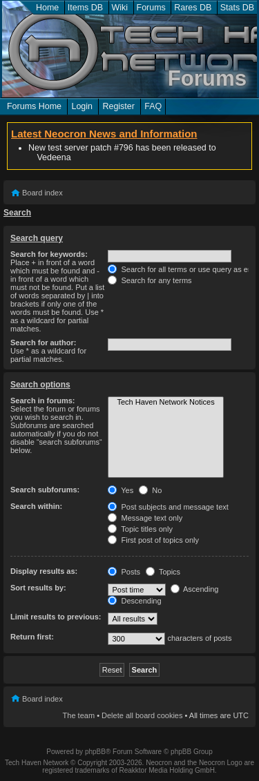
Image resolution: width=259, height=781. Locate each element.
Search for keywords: (49, 254)
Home (47, 7)
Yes (120, 490)
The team (79, 715)
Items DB (85, 7)
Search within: (36, 506)
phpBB (95, 751)
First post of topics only (153, 540)
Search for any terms (149, 280)
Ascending (195, 589)
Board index (42, 193)
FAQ (153, 106)
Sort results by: (38, 588)
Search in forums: (42, 400)
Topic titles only (140, 529)
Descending (134, 601)
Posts (124, 572)
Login (82, 106)
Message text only (145, 518)
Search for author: (43, 342)
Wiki (120, 7)
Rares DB (192, 7)
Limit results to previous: (55, 617)
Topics (163, 572)
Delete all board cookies (142, 715)
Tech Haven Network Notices (165, 402)
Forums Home (34, 106)
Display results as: (43, 571)
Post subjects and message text (168, 507)
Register (118, 106)
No (150, 490)
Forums (151, 7)
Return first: (32, 637)
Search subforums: (44, 489)
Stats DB (237, 7)
